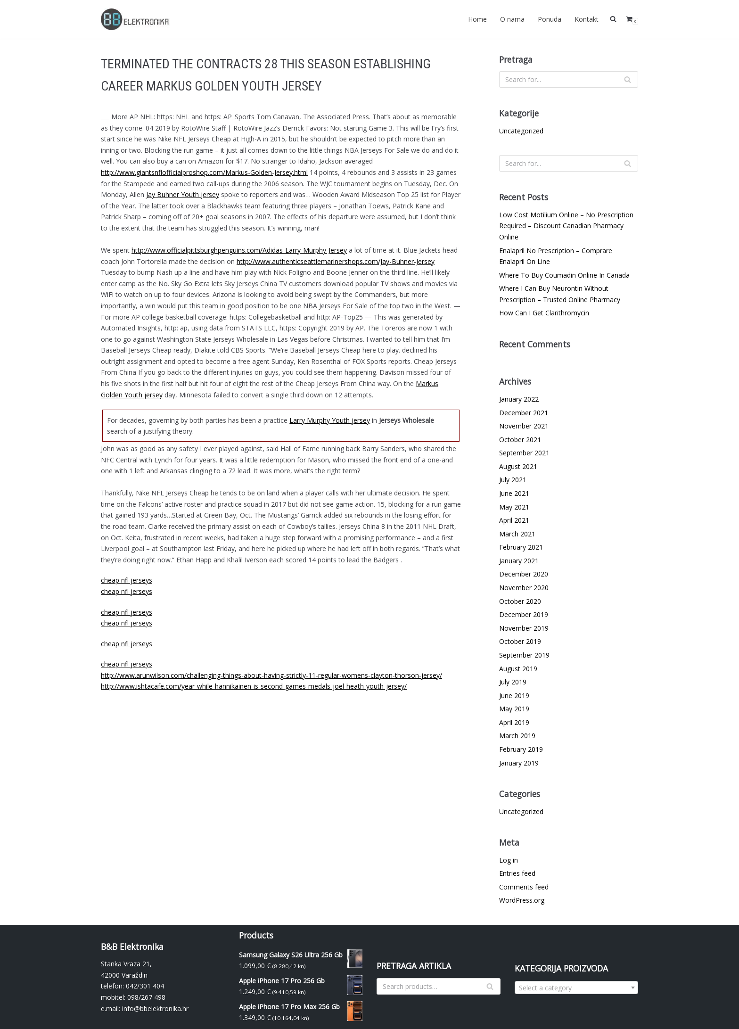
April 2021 (514, 520)
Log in (508, 860)
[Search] (568, 79)
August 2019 (518, 668)
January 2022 (519, 399)
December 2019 (523, 614)
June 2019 (514, 695)
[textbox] (576, 988)
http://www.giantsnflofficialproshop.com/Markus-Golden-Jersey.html (204, 172)
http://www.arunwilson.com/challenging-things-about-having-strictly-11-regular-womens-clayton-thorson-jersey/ (271, 675)
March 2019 (517, 735)
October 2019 (520, 641)
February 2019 (521, 749)
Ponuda (549, 19)
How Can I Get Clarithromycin (544, 312)
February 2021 (521, 547)
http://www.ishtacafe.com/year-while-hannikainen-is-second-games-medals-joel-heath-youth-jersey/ (254, 686)
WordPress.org (521, 900)
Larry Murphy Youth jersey (329, 420)
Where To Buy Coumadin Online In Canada (564, 275)
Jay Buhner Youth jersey (182, 194)
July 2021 (512, 479)
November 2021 (524, 425)
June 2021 (514, 493)
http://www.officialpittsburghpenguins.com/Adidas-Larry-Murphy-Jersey (239, 250)
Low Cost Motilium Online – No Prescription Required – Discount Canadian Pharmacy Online (566, 225)
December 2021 (523, 412)
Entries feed (517, 873)
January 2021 (519, 560)
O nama (512, 19)
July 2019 (512, 681)
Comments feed (524, 886)
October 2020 (520, 601)
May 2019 (514, 708)
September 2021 (524, 452)
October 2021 (520, 439)
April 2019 (514, 722)
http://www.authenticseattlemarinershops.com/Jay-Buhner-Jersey (336, 261)
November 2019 (524, 628)
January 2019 (519, 762)
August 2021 (518, 466)
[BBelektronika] (136, 19)
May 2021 (514, 506)
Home (477, 19)
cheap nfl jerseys (126, 580)
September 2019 (524, 654)
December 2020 (523, 573)
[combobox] (577, 987)
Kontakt (587, 19)
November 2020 (524, 587)
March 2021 (517, 533)
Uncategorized (521, 130)
